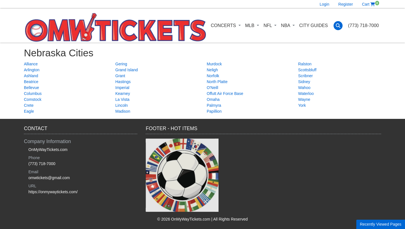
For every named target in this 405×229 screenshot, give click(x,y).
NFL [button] (268, 25)
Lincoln (121, 105)
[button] (338, 25)
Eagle (29, 111)
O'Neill (212, 87)
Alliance (31, 64)
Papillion (214, 111)
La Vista (122, 99)
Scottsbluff (307, 70)
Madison (122, 111)
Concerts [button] (224, 25)
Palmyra (214, 105)
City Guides (313, 25)
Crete (28, 105)
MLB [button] (250, 25)
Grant (120, 76)
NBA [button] (286, 25)
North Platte (217, 81)
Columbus (33, 93)
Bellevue (31, 87)
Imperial (122, 87)
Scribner (305, 76)
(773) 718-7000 (363, 25)
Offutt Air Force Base (225, 93)
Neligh (212, 70)
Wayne (304, 99)
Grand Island (126, 70)
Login (324, 4)
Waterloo (306, 93)
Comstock (32, 99)
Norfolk (213, 76)
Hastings (122, 81)
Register (345, 4)
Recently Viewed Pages (380, 224)
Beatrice (31, 81)
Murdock (214, 64)
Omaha (213, 99)
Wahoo (304, 87)
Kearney (122, 93)
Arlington (31, 70)
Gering (121, 64)
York (302, 105)
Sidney (304, 81)
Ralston (304, 64)
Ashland (31, 76)
